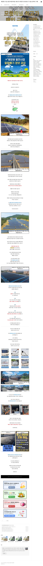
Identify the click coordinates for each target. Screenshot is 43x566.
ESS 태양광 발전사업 (36, 35)
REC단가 (38, 60)
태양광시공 (34, 76)
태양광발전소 (37, 71)
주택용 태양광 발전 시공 (36, 36)
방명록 (27, 4)
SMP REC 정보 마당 (36, 38)
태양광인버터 (37, 66)
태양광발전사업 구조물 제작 (36, 33)
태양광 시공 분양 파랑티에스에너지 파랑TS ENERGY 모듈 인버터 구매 (19, 1)
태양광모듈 (37, 76)
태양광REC (34, 62)
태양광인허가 (39, 63)
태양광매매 (40, 71)
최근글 (34, 53)
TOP (41, 563)
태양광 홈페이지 (21, 4)
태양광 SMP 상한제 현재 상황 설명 (6, 527)
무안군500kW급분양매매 (36, 69)
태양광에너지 (34, 72)
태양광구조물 (34, 61)
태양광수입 (38, 67)
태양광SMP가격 (35, 70)
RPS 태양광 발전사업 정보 (5, 525)
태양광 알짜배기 (14, 4)
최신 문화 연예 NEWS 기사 (36, 42)
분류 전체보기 (35, 24)
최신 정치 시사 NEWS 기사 (36, 46)
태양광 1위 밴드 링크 (36, 39)
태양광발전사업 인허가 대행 (36, 32)
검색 (39, 1)
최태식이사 (38, 72)
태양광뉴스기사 (35, 67)
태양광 (34, 71)
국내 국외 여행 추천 (35, 43)
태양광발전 (38, 61)
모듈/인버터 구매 (6, 4)
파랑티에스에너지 (35, 63)
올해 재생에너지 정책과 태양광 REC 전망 (7, 528)
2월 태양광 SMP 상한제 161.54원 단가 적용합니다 (8, 526)
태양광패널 (39, 70)
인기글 (37, 53)
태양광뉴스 (40, 60)
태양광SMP (34, 60)
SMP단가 (34, 66)
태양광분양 (37, 62)
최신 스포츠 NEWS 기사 (36, 45)
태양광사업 (34, 68)
